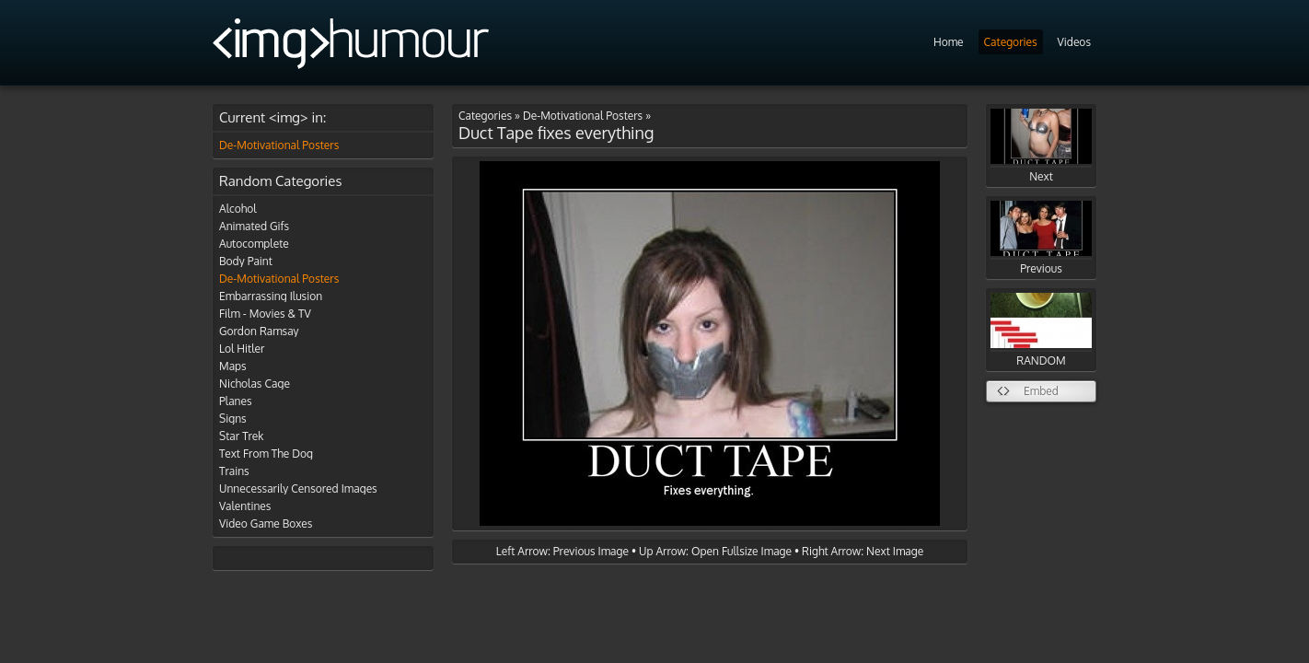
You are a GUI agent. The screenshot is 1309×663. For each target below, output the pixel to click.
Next (1041, 146)
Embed (1041, 391)
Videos (1074, 42)
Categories (1010, 42)
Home (948, 42)
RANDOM (1041, 330)
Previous (1041, 238)
